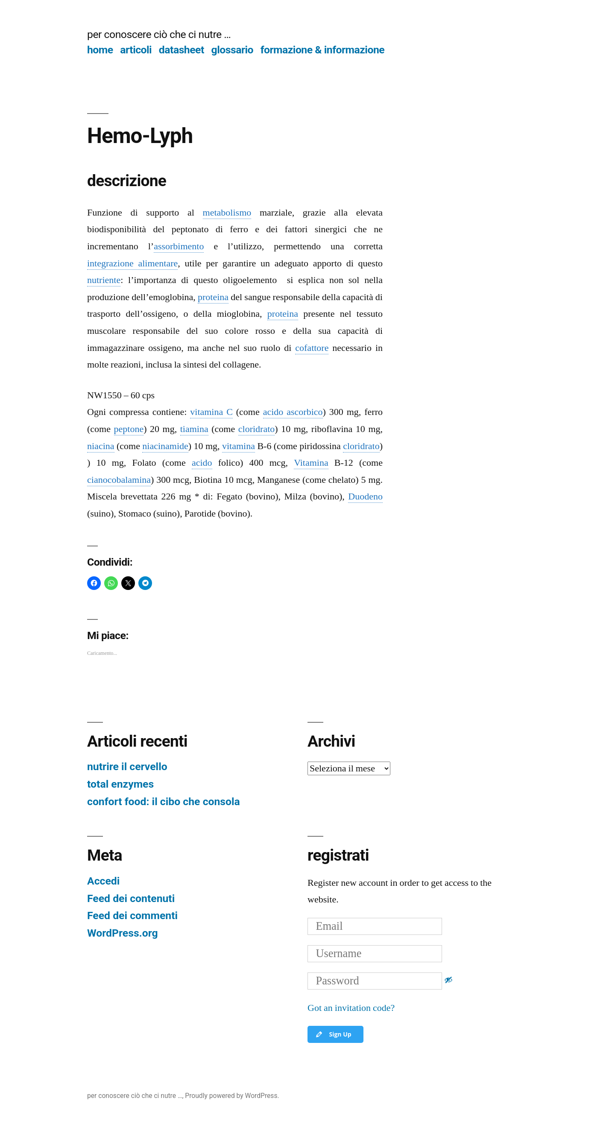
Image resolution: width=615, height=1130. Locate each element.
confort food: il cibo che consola (163, 801)
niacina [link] (100, 446)
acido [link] (202, 463)
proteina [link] (213, 297)
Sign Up (333, 1034)
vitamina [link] (238, 446)
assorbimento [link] (179, 246)
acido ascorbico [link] (293, 412)
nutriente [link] (103, 280)
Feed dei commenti (132, 915)
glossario (232, 50)
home (100, 50)
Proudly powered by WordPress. (232, 1096)
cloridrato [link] (256, 429)
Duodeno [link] (365, 496)
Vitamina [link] (311, 463)
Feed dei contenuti (131, 898)
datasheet (181, 50)
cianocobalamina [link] (119, 480)
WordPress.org (122, 933)
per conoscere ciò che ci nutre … (159, 34)
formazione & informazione (323, 50)
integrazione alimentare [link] (132, 263)
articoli (136, 50)
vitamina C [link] (211, 412)
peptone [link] (129, 429)
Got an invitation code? (351, 1008)
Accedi (103, 881)
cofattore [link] (311, 348)
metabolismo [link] (227, 213)
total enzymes (120, 784)
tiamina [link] (194, 429)
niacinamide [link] (165, 446)
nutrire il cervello (127, 766)
